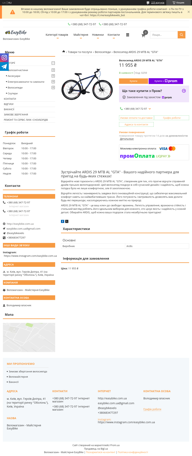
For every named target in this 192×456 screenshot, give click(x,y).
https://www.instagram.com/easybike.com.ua (30, 255)
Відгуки (8, 104)
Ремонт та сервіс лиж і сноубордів (26, 119)
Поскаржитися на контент (100, 452)
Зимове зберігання (16, 114)
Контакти (114, 34)
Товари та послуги (80, 52)
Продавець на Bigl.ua (96, 448)
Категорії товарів (57, 34)
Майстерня (81, 34)
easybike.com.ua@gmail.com (23, 228)
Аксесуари (14, 76)
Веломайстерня (18, 376)
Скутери (13, 93)
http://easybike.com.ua (20, 223)
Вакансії (9, 109)
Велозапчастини (18, 70)
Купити (133, 81)
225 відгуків (157, 2)
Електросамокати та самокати (26, 81)
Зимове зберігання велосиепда (28, 371)
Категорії (9, 63)
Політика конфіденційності (133, 452)
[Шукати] (181, 34)
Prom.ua (115, 445)
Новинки (98, 34)
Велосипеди (103, 52)
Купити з (165, 81)
